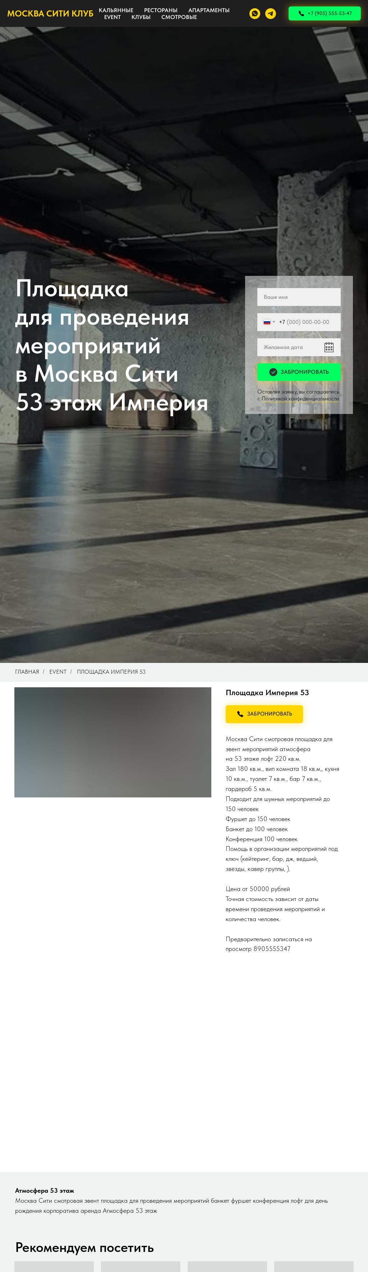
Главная (27, 671)
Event (57, 671)
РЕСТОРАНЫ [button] (161, 10)
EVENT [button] (112, 17)
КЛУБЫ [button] (141, 17)
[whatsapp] (254, 13)
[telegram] (270, 13)
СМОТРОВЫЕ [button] (179, 17)
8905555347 (271, 948)
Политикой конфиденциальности (300, 398)
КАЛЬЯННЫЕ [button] (116, 10)
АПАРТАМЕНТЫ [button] (209, 10)
